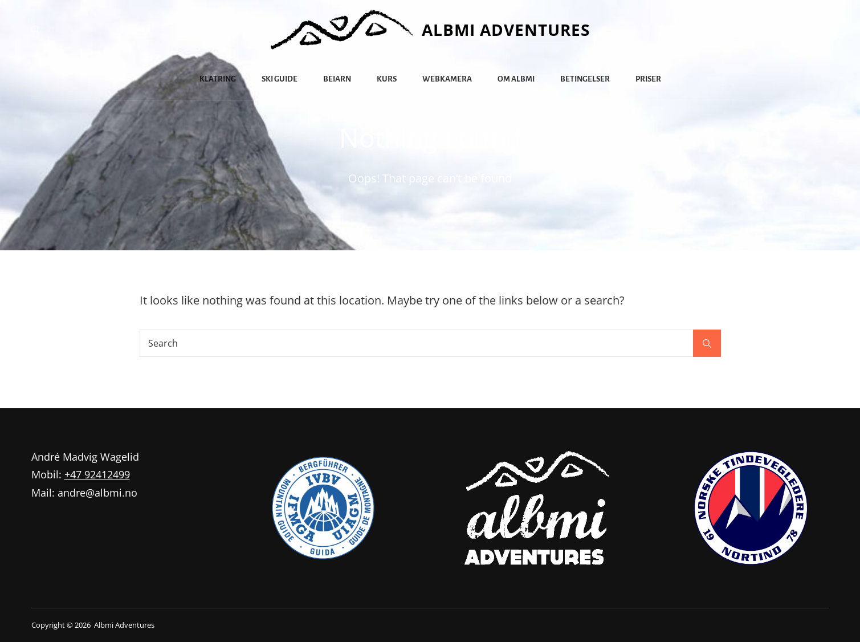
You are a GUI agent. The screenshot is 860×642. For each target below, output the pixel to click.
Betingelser (585, 79)
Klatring (217, 79)
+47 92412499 (97, 474)
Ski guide (279, 79)
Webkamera (447, 79)
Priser (648, 79)
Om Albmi (516, 79)
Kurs (387, 79)
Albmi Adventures (506, 29)
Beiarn (337, 79)
